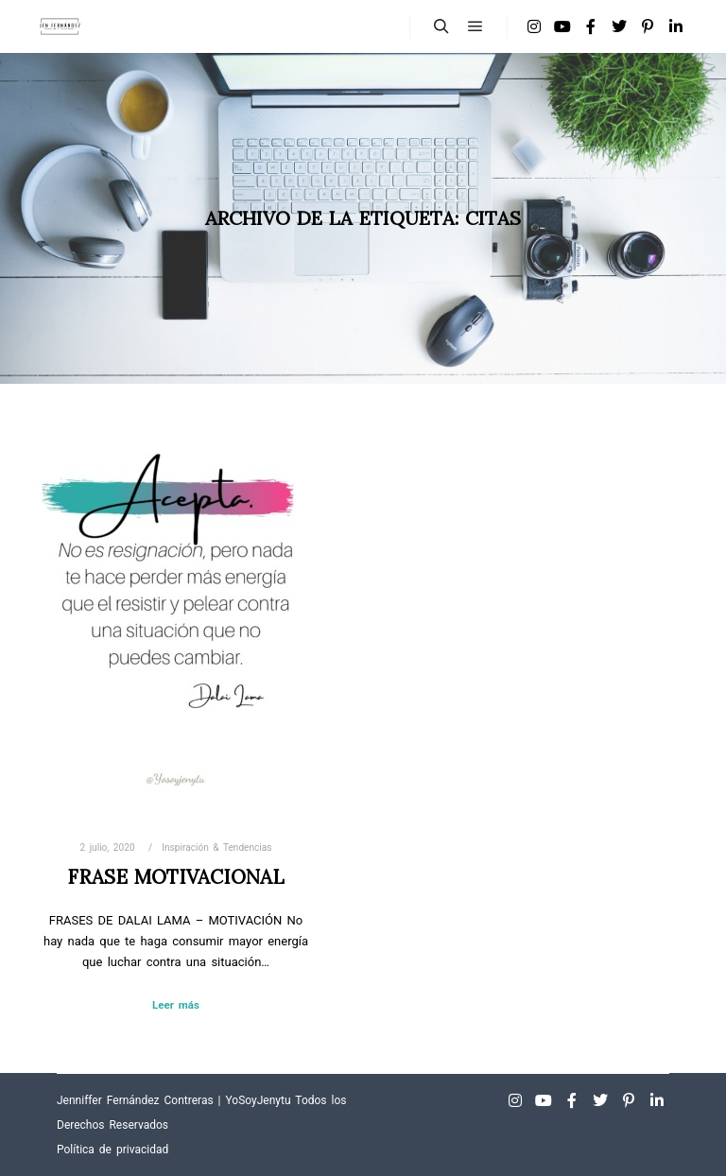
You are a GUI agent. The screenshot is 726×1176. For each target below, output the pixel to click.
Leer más (175, 1005)
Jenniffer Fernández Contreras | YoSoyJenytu (174, 1100)
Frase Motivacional (176, 877)
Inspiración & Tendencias (216, 847)
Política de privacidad (112, 1149)
